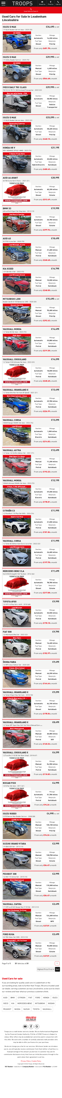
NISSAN (51, 1003)
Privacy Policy (26, 1061)
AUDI (5, 998)
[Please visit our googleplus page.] (37, 1026)
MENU (3, 3)
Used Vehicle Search (31, 10)
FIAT (30, 998)
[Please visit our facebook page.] (31, 1026)
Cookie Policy (36, 1061)
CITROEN (21, 998)
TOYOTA (36, 1009)
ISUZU (55, 998)
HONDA (46, 998)
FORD (37, 998)
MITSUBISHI (40, 1003)
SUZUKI (26, 1009)
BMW (13, 998)
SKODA (17, 1009)
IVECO (5, 1003)
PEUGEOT (7, 1009)
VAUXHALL (47, 1009)
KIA (12, 1003)
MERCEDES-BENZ (24, 1003)
